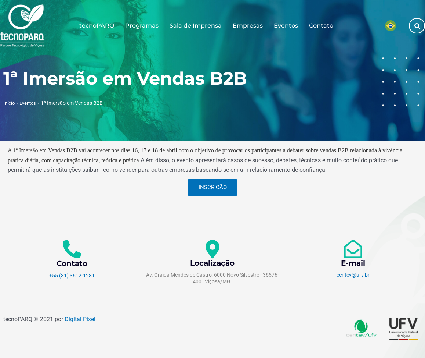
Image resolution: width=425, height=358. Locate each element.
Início (9, 103)
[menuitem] (390, 26)
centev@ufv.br (353, 275)
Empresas (248, 25)
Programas (142, 25)
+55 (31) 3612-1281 (72, 276)
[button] (417, 26)
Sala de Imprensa (196, 25)
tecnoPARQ (96, 25)
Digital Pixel (80, 319)
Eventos (286, 25)
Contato (321, 25)
